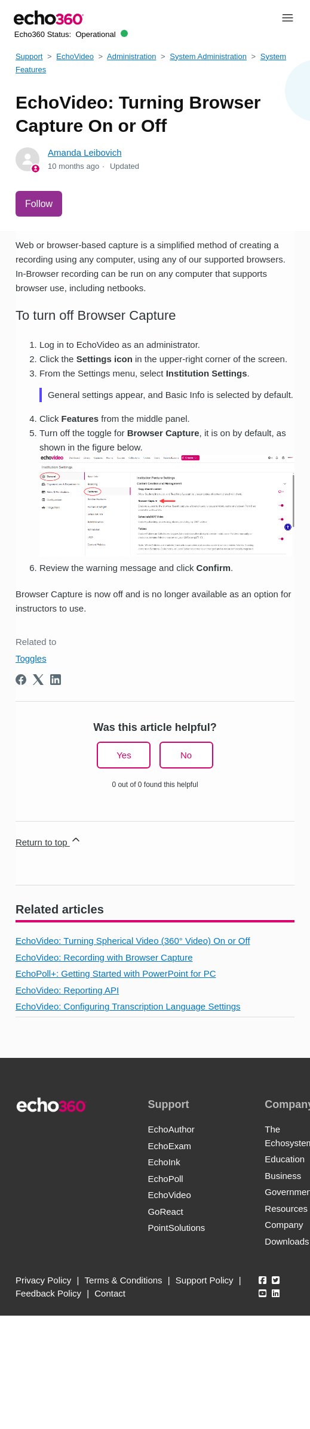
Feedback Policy (48, 1293)
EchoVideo (75, 56)
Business (283, 1176)
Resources (286, 1208)
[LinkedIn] (55, 679)
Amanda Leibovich (84, 152)
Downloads (287, 1241)
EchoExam (169, 1146)
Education (285, 1159)
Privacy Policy (43, 1280)
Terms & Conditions (123, 1280)
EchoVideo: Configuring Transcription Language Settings (128, 1006)
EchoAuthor (171, 1129)
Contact (109, 1293)
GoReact (165, 1211)
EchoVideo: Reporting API (67, 990)
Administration (131, 56)
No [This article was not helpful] (186, 755)
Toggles (31, 658)
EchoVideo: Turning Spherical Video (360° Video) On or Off (133, 941)
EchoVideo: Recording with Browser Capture (104, 957)
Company (284, 1225)
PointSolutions (176, 1228)
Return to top (49, 840)
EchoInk (164, 1162)
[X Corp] (38, 679)
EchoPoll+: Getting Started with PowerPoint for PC (116, 973)
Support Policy (205, 1280)
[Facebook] (21, 679)
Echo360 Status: (71, 34)
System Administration (208, 56)
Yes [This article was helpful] (123, 755)
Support (29, 56)
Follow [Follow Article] (39, 204)
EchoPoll (165, 1179)
